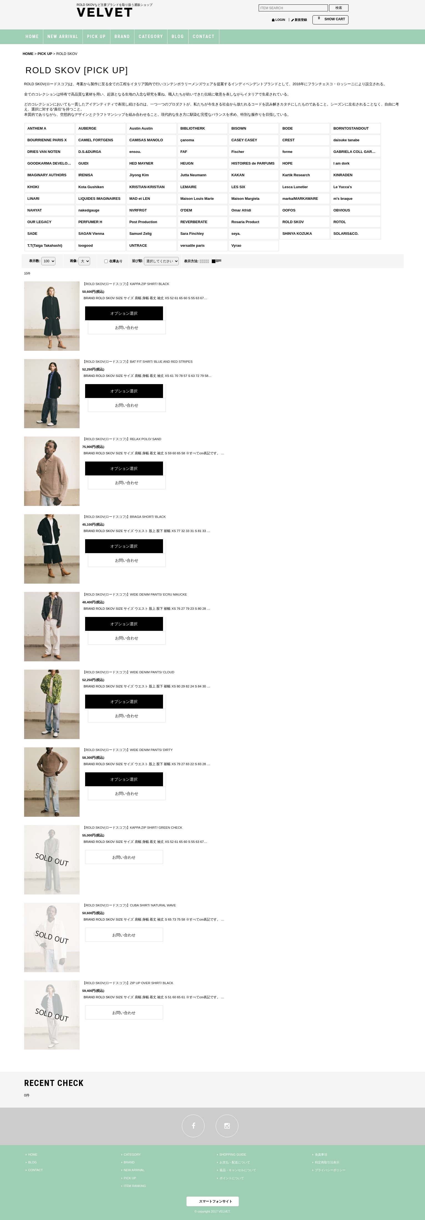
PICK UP (130, 1178)
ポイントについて (232, 1178)
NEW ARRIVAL (134, 1170)
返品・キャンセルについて (238, 1170)
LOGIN (280, 19)
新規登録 (301, 19)
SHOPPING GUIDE (233, 1154)
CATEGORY (132, 1154)
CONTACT (35, 1170)
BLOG (32, 1162)
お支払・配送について (235, 1162)
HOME (32, 1154)
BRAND (129, 1162)
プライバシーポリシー (330, 1170)
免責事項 (321, 1154)
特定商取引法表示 (327, 1162)
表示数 (34, 261)
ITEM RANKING (135, 1186)
